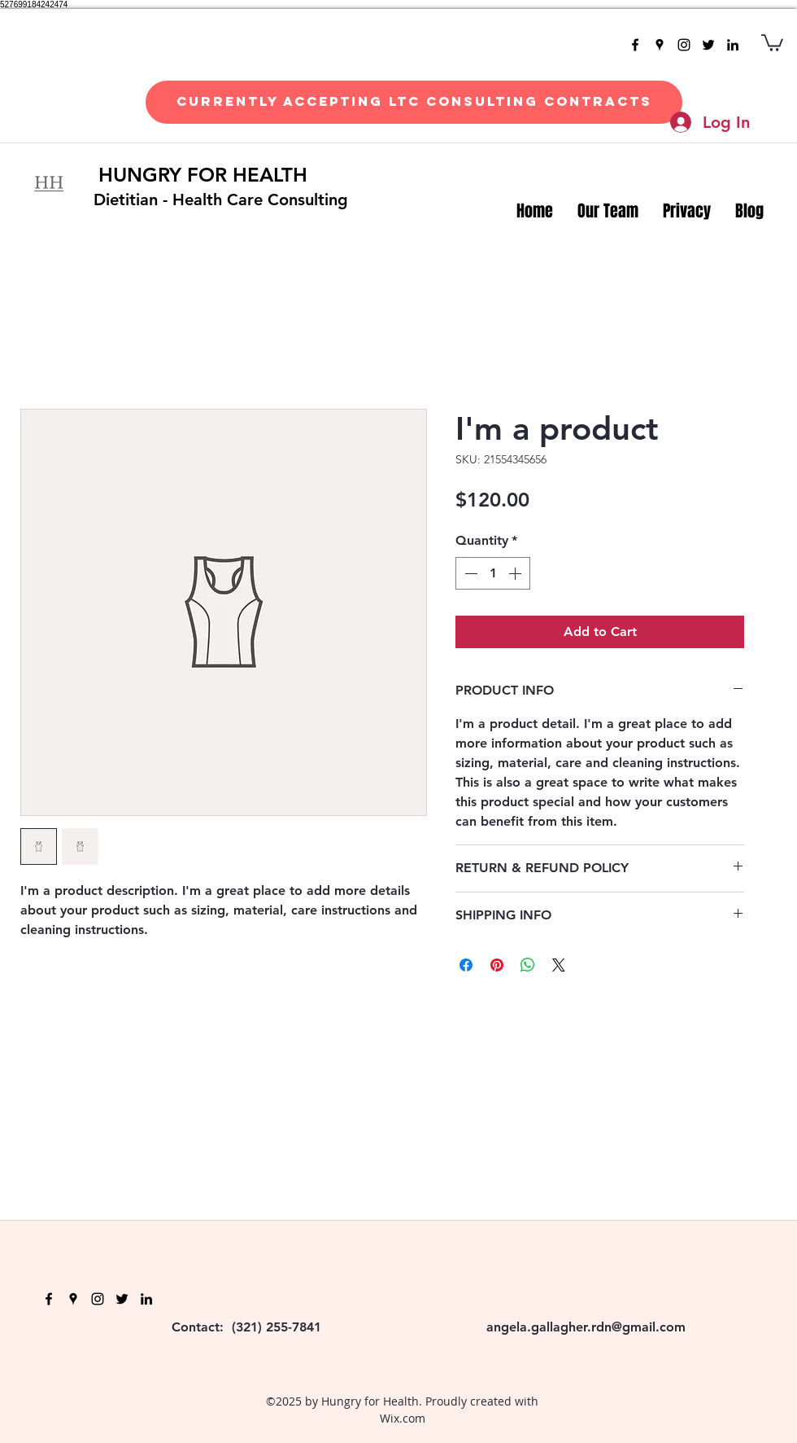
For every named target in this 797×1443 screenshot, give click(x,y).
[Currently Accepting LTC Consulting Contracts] (414, 102)
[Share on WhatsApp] (528, 965)
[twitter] (708, 45)
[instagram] (684, 45)
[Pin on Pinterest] (497, 965)
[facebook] (635, 45)
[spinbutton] (493, 573)
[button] (772, 42)
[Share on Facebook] (466, 965)
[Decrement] (469, 573)
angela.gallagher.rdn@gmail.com (586, 1327)
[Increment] (516, 573)
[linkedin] (733, 45)
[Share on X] (558, 965)
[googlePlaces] (659, 45)
